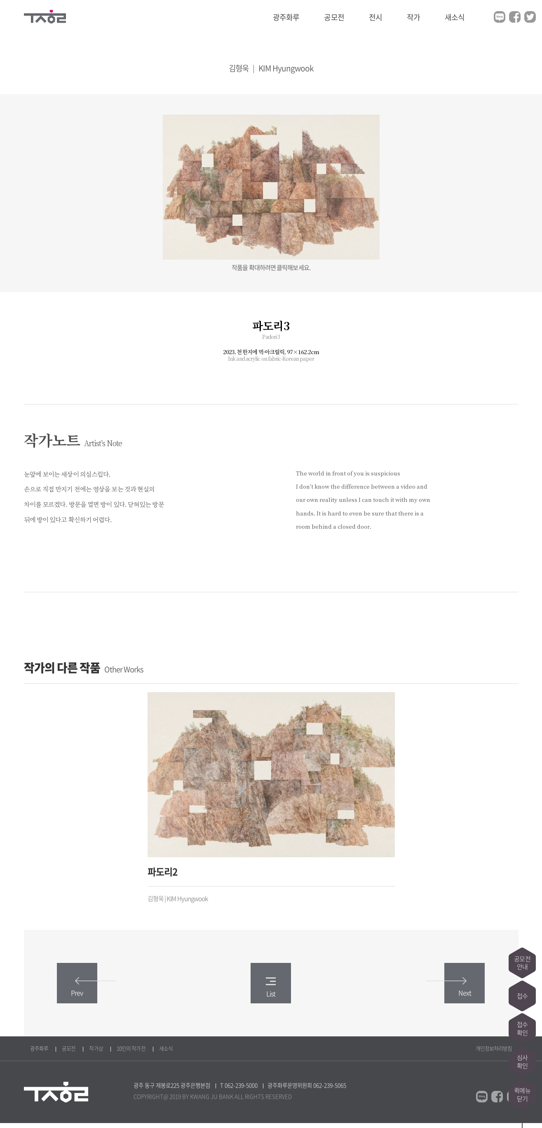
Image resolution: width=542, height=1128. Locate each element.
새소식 (455, 17)
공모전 (334, 17)
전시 (375, 17)
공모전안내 (522, 962)
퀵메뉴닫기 (522, 1094)
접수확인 (522, 1028)
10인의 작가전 (131, 1053)
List (271, 992)
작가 (413, 17)
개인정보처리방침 (494, 1053)
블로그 (499, 17)
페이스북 (515, 17)
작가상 (96, 1053)
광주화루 (286, 17)
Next (454, 992)
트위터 (530, 17)
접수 (522, 995)
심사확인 (522, 1061)
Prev (87, 992)
